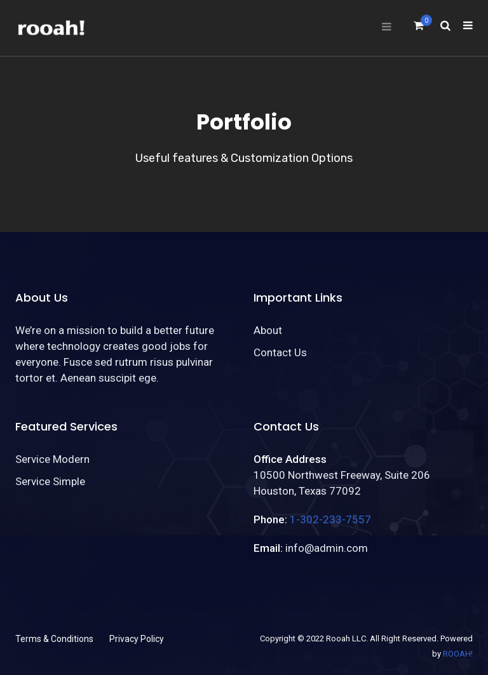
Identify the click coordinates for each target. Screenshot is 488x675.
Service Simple (50, 481)
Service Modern (52, 459)
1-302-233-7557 (330, 519)
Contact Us (280, 352)
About (268, 330)
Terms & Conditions (54, 639)
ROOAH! (458, 653)
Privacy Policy (136, 639)
